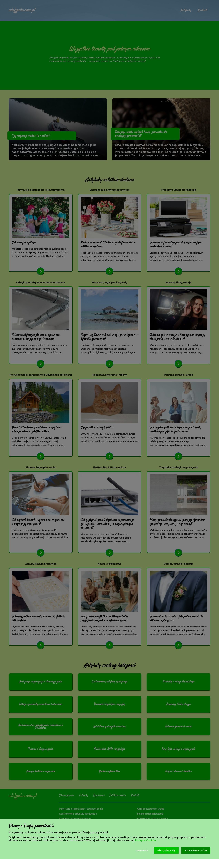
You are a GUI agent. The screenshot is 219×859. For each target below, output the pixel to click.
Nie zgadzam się (166, 850)
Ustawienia (142, 850)
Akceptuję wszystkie (196, 850)
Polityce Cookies (145, 840)
